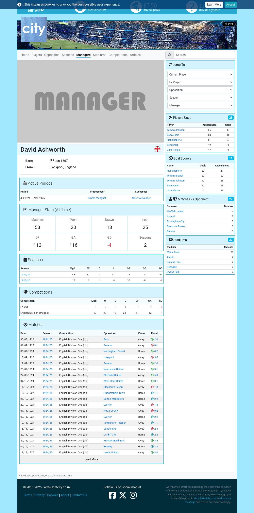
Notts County (111, 410)
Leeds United (111, 452)
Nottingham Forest (114, 351)
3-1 (154, 369)
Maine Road (173, 252)
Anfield (170, 257)
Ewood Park (173, 272)
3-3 (154, 446)
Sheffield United (113, 375)
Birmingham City (175, 221)
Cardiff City (110, 434)
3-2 (154, 440)
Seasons (68, 55)
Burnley (108, 446)
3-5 (154, 357)
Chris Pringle (173, 149)
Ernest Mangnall (97, 198)
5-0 (154, 375)
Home (25, 55)
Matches (37, 220)
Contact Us (79, 495)
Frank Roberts (174, 140)
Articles (135, 55)
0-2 (154, 410)
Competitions (118, 55)
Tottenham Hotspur (115, 422)
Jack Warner (173, 190)
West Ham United (114, 381)
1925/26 (25, 280)
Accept (230, 4)
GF (38, 237)
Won (73, 220)
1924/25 (25, 274)
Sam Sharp (172, 145)
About (65, 495)
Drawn (109, 220)
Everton (108, 404)
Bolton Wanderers (114, 398)
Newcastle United (114, 369)
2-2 (154, 398)
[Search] (204, 55)
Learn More (214, 4)
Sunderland (110, 428)
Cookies (52, 495)
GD (109, 237)
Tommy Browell (175, 175)
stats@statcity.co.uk (205, 498)
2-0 (154, 339)
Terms (27, 495)
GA (73, 237)
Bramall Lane (174, 262)
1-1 (154, 392)
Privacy (39, 495)
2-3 (154, 428)
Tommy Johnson (176, 130)
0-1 (154, 345)
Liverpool (109, 357)
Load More (91, 459)
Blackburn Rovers (114, 386)
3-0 (154, 452)
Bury (106, 339)
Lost (145, 220)
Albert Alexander (141, 198)
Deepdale (172, 267)
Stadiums (99, 55)
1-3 (154, 386)
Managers (83, 55)
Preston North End (114, 440)
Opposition (51, 55)
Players (37, 55)
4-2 (154, 351)
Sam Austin (173, 135)
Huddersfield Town (114, 392)
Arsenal (108, 345)
